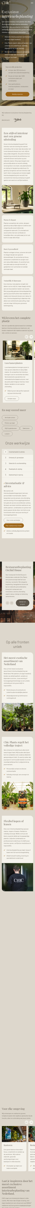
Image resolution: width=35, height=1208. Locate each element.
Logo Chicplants (6, 2)
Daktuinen (26, 428)
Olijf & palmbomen (11, 428)
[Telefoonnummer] (24, 1154)
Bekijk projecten (17, 94)
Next (31, 337)
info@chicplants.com (19, 1111)
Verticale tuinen (10, 417)
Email (6, 1150)
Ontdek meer (12, 398)
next (12, 603)
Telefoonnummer (23, 1150)
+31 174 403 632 (16, 1102)
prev (7, 603)
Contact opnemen (11, 1176)
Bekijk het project (22, 603)
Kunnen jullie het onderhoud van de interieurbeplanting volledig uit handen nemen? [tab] (17, 923)
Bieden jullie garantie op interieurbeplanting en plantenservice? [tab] (13, 954)
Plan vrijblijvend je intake (14, 525)
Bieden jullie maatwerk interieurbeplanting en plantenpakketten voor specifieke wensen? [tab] (17, 943)
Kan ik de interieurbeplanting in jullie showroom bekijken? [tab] (16, 962)
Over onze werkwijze (13, 520)
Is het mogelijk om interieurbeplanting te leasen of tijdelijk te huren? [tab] (16, 933)
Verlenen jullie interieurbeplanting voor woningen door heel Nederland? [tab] (16, 914)
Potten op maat (10, 423)
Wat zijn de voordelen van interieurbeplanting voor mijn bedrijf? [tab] (15, 970)
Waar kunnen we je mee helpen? (14, 1159)
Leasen (7, 434)
